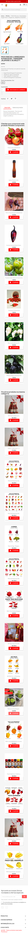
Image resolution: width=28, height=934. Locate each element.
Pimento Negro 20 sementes (14, 375)
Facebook (2, 907)
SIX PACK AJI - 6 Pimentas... (14, 676)
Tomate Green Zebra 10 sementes (14, 278)
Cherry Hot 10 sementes (14, 147)
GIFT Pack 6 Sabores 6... (14, 415)
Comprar (14, 152)
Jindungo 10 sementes (14, 310)
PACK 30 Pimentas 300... (14, 513)
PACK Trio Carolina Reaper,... (14, 611)
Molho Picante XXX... (14, 180)
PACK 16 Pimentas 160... (14, 481)
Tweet (11, 98)
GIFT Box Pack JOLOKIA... (14, 643)
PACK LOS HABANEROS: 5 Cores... (14, 741)
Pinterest (15, 98)
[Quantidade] (3, 89)
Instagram (6, 907)
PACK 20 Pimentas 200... (14, 578)
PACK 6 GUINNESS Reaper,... (14, 806)
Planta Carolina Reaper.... (14, 709)
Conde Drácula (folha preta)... (14, 245)
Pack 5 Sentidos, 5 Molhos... (14, 839)
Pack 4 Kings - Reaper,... (14, 546)
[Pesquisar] (14, 9)
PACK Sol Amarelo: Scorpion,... (14, 871)
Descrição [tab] (7, 107)
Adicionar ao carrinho (16, 90)
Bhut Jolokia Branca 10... (14, 343)
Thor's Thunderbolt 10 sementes (14, 212)
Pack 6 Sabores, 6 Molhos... (14, 774)
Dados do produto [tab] (18, 107)
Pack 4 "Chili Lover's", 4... (14, 448)
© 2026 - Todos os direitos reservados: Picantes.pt (11, 931)
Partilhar (7, 98)
